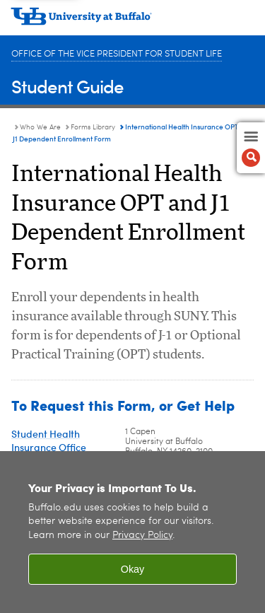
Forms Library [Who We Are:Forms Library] (93, 127)
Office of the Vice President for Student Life (116, 54)
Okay (133, 569)
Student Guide (67, 86)
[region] (132, 532)
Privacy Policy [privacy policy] (142, 535)
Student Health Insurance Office (48, 440)
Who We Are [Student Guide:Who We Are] (40, 127)
